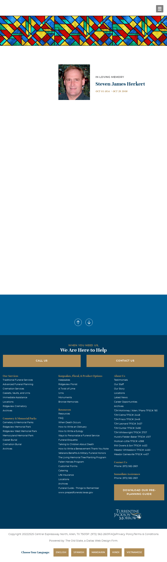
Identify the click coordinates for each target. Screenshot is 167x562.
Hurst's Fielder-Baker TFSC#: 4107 (132, 437)
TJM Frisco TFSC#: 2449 (127, 419)
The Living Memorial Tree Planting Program (82, 457)
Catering (63, 471)
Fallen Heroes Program (71, 462)
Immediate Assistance (15, 397)
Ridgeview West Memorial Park (20, 431)
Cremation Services (13, 389)
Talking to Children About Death (76, 444)
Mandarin (98, 552)
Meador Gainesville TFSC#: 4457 (131, 454)
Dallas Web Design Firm (102, 541)
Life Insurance (66, 475)
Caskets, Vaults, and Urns (16, 393)
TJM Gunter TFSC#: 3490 (127, 428)
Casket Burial (10, 440)
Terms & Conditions (146, 534)
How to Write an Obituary (72, 427)
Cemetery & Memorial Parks (18, 422)
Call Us (42, 361)
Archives (7, 411)
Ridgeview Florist (67, 384)
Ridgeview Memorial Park (17, 427)
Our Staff (119, 384)
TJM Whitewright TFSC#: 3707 (130, 432)
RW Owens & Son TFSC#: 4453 (130, 446)
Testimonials (121, 380)
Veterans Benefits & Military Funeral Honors (82, 453)
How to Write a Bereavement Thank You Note (83, 449)
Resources (64, 414)
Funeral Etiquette (68, 440)
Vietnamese (134, 552)
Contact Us (125, 361)
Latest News (121, 397)
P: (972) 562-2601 (98, 534)
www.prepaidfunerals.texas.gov (75, 492)
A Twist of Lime (66, 389)
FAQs (112, 534)
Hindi (115, 552)
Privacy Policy (125, 534)
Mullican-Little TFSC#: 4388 (129, 441)
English (61, 552)
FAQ (60, 418)
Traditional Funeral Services (18, 380)
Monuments (65, 397)
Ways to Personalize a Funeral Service (78, 435)
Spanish (79, 552)
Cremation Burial (12, 444)
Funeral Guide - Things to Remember (78, 488)
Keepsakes (64, 380)
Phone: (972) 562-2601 (126, 466)
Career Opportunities (125, 402)
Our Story (119, 389)
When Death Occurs (69, 422)
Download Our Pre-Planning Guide (139, 492)
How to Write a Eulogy (70, 431)
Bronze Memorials (68, 402)
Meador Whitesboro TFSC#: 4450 (132, 450)
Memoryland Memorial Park (18, 435)
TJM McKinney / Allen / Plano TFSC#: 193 (136, 411)
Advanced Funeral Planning (18, 384)
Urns (61, 393)
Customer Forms (67, 466)
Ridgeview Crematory (15, 406)
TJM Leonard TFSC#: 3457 (128, 424)
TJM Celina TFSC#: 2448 (127, 415)
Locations (8, 402)
